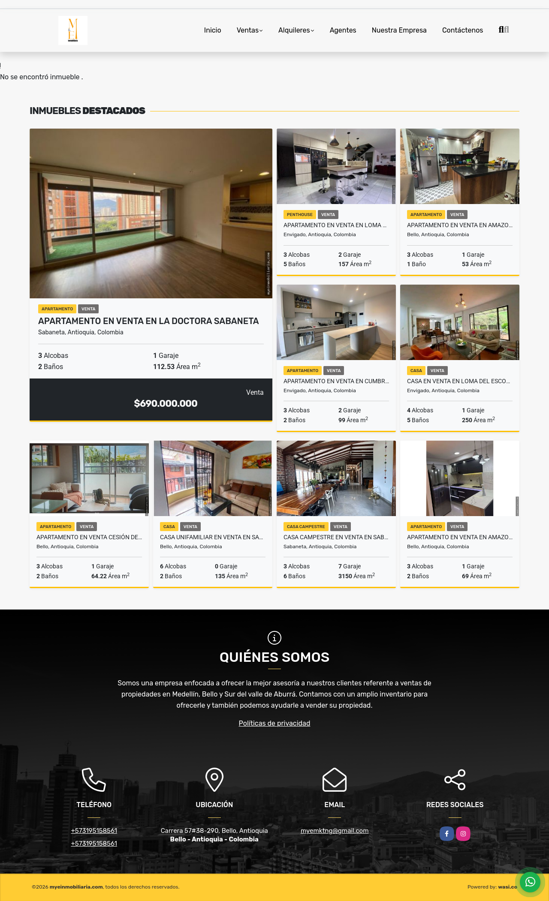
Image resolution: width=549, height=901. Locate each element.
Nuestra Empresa (399, 30)
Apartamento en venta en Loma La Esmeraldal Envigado (336, 225)
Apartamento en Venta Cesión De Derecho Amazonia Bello (89, 537)
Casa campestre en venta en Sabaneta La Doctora (336, 537)
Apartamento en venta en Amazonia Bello (460, 225)
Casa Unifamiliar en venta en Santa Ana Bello (212, 537)
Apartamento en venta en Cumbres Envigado (336, 381)
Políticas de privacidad (275, 723)
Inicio (212, 30)
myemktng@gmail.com (335, 831)
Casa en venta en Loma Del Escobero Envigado (460, 381)
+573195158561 (94, 831)
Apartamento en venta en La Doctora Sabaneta (148, 321)
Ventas (248, 30)
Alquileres (294, 30)
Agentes (343, 30)
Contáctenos (462, 30)
